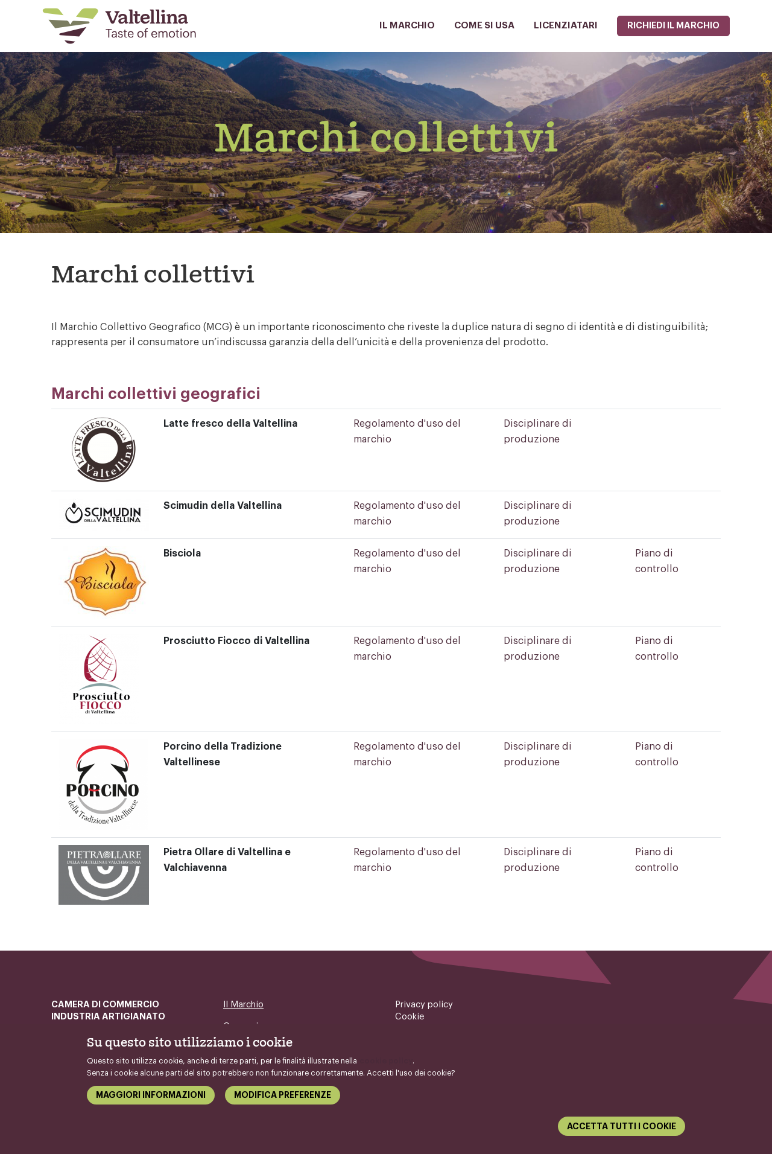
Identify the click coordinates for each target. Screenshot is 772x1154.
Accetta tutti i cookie (621, 1130)
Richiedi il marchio (673, 25)
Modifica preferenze (282, 1099)
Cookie (410, 1016)
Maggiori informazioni (151, 1099)
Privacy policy (424, 1004)
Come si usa (484, 25)
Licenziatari (566, 25)
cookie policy (386, 1065)
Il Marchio (407, 25)
